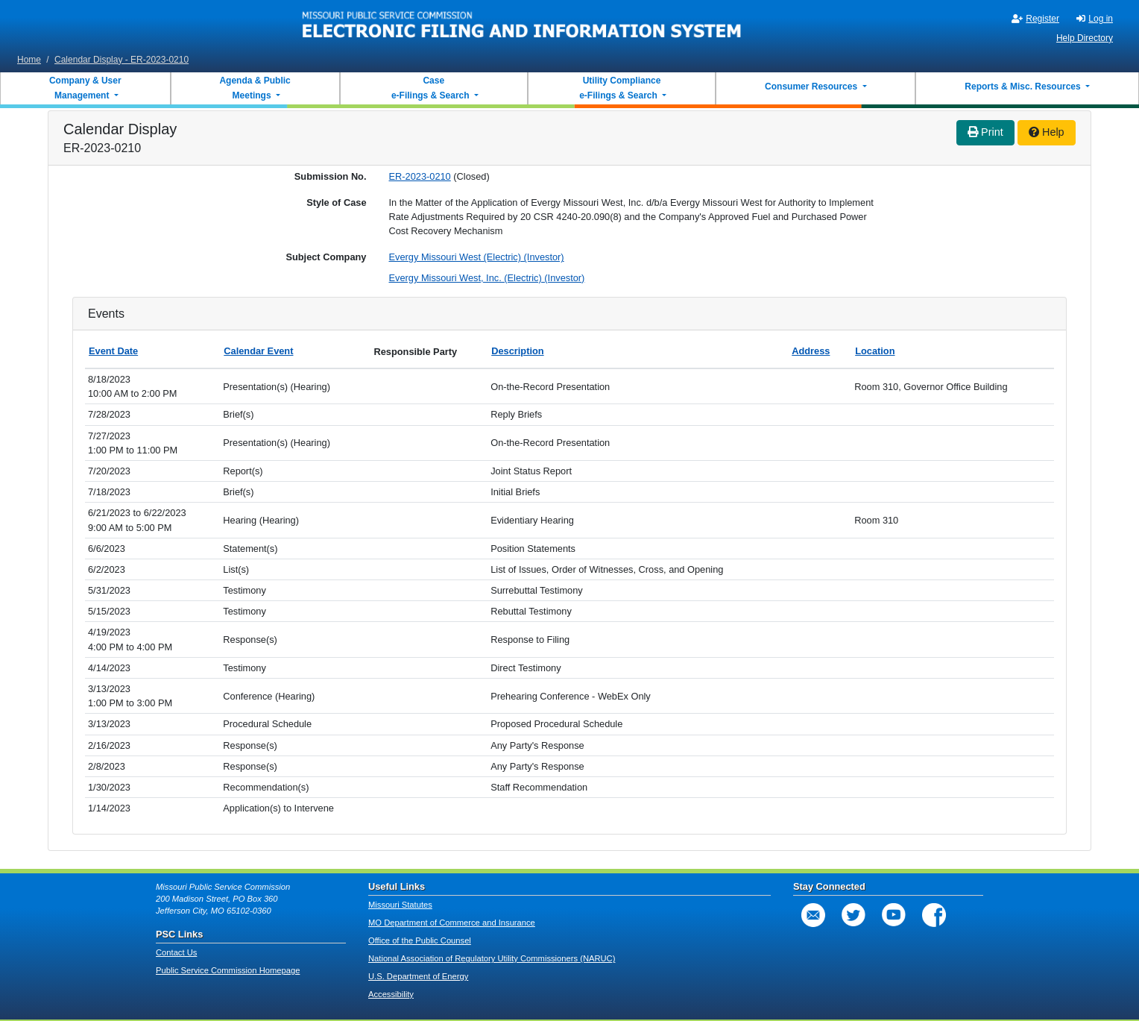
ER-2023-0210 (420, 176)
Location (875, 350)
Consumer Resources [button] (812, 86)
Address (811, 350)
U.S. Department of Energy (418, 976)
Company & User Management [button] (85, 88)
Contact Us (176, 952)
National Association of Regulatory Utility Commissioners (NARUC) (491, 958)
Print (985, 132)
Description (517, 350)
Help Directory (1084, 38)
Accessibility (391, 994)
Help (1046, 132)
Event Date (113, 350)
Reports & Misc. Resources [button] (1024, 86)
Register (1035, 18)
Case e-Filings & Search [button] (430, 88)
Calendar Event (258, 350)
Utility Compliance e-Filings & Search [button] (619, 88)
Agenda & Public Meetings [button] (254, 88)
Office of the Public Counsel (419, 940)
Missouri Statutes (400, 904)
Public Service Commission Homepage (228, 970)
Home (29, 59)
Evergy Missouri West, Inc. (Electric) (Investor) (487, 277)
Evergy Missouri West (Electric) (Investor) (476, 257)
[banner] (522, 24)
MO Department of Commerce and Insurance (451, 922)
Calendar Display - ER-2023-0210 (121, 59)
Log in (1094, 18)
